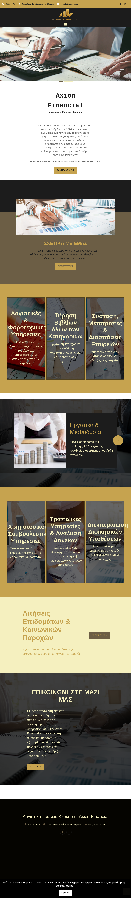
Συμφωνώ (65, 893)
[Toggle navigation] (66, 24)
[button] (10, 54)
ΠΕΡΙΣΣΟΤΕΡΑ (65, 266)
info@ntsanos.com (69, 4)
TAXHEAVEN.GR (65, 170)
